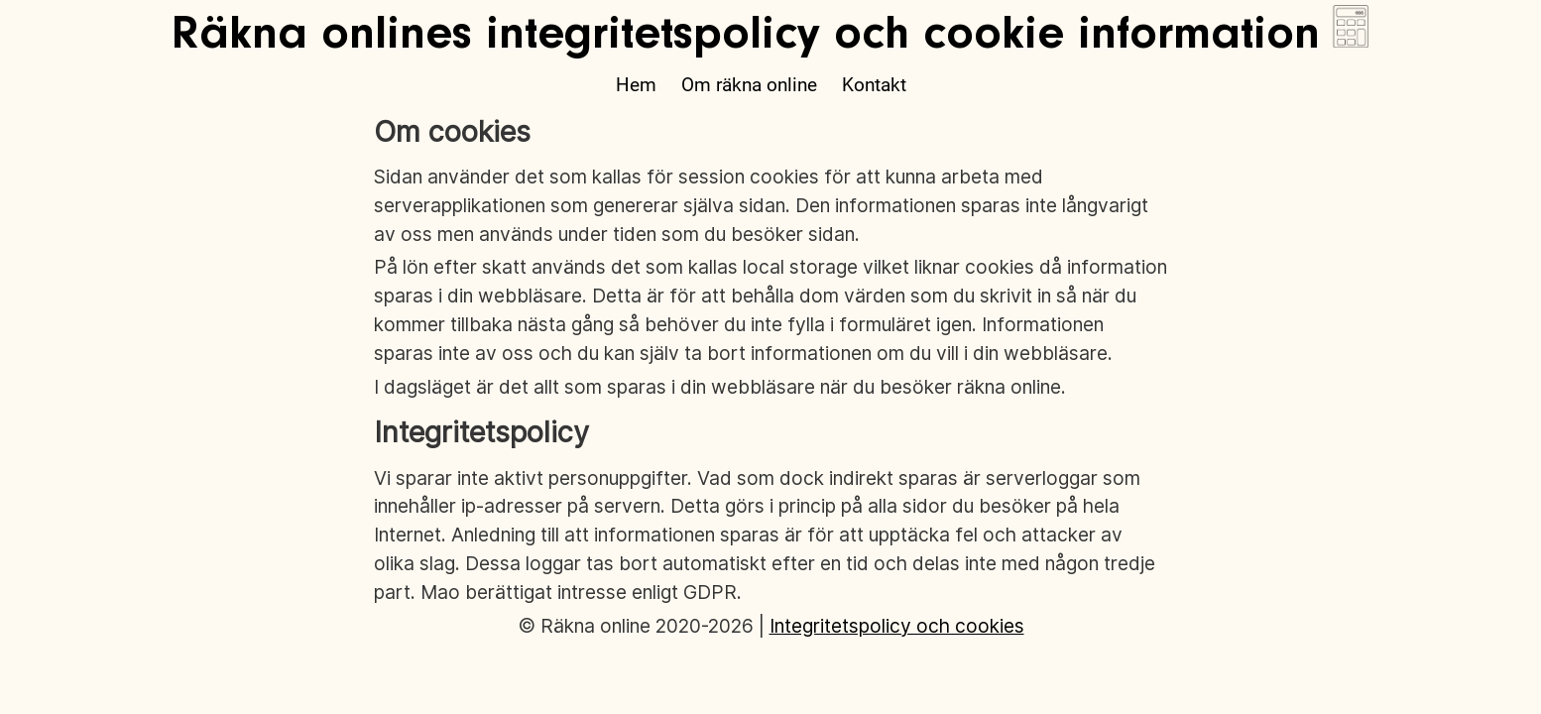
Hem (636, 84)
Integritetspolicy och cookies (897, 626)
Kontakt (874, 84)
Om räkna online (749, 84)
